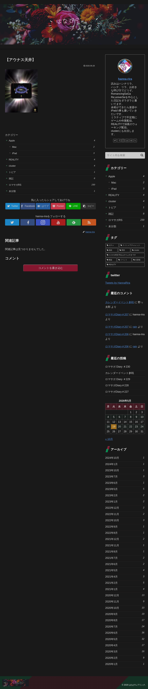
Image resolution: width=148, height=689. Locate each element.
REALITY (52, 161)
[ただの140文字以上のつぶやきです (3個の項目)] (125, 255)
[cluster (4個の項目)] (138, 250)
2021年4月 (124, 576)
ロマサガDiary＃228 (117, 385)
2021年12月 (124, 539)
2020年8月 (124, 620)
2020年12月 (124, 595)
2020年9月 (124, 614)
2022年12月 (124, 508)
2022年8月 (124, 533)
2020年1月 (124, 664)
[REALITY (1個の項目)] (125, 265)
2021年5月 (124, 570)
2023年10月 (124, 470)
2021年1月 (124, 589)
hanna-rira (125, 79)
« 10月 (109, 439)
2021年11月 (124, 545)
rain (135, 326)
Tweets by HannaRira (117, 282)
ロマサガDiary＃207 (117, 314)
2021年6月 (124, 564)
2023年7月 (124, 476)
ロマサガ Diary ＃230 (117, 366)
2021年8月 (124, 551)
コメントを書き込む (50, 272)
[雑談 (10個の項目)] (112, 250)
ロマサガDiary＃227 (117, 391)
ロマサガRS (52, 188)
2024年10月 (124, 458)
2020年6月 (124, 633)
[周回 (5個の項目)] (124, 250)
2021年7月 (124, 558)
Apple (52, 141)
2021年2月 (124, 583)
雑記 (52, 181)
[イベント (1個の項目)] (124, 260)
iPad (53, 154)
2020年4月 (124, 645)
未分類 (52, 195)
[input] (125, 155)
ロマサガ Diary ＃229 (117, 379)
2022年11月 (124, 514)
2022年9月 (124, 526)
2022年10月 (124, 520)
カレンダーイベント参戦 (119, 302)
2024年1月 (124, 464)
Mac (53, 147)
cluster (52, 168)
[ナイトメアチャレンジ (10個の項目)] (132, 245)
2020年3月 (124, 651)
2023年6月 (124, 483)
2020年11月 (124, 601)
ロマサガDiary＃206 (117, 334)
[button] (142, 155)
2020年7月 (124, 626)
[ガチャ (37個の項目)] (112, 245)
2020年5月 (124, 639)
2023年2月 (124, 495)
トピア (52, 174)
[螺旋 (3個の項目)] (111, 260)
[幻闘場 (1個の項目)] (138, 260)
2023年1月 (124, 501)
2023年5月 (124, 489)
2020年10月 (124, 608)
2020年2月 (124, 658)
